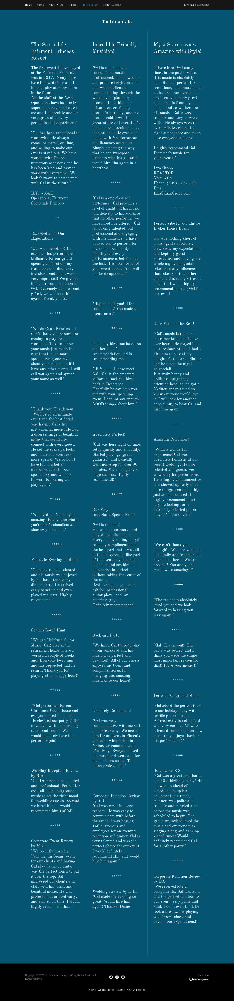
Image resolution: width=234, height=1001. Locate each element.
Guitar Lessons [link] (112, 5)
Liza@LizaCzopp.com (172, 193)
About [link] (40, 5)
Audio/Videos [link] (57, 5)
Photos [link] (73, 5)
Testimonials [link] (90, 5)
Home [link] (28, 5)
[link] (111, 977)
